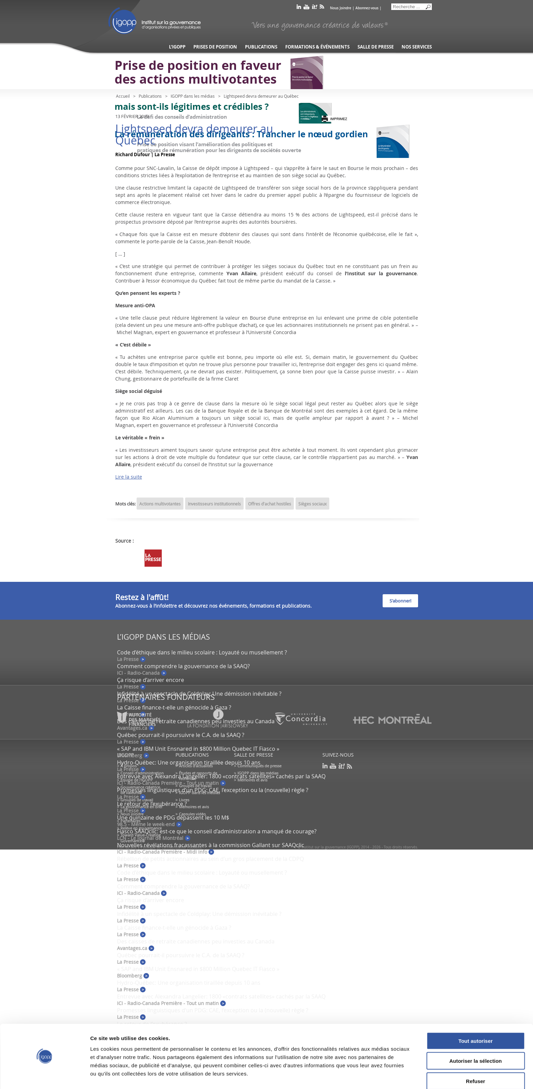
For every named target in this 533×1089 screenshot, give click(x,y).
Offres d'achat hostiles (269, 503)
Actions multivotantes (160, 503)
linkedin (299, 8)
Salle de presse (376, 47)
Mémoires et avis (194, 806)
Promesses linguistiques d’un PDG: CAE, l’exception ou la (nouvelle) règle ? (212, 790)
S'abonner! (400, 601)
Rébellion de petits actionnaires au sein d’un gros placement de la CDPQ (210, 859)
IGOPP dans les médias (193, 96)
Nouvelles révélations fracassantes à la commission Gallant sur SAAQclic (210, 845)
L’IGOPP (177, 47)
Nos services (417, 47)
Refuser (475, 1061)
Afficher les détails (379, 1075)
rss (322, 8)
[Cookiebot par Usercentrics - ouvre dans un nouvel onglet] (44, 1075)
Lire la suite (128, 476)
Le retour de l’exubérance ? (152, 804)
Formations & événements (317, 47)
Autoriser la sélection (475, 1041)
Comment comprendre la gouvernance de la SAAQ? (183, 666)
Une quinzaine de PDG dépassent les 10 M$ (173, 817)
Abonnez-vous (367, 8)
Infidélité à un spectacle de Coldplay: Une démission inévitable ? (199, 693)
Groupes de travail (136, 799)
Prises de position (215, 47)
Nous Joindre (340, 8)
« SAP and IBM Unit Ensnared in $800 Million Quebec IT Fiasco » (198, 748)
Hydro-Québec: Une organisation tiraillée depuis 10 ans (188, 762)
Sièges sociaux (312, 503)
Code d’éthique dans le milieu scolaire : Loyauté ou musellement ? (202, 652)
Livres (184, 799)
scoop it (314, 8)
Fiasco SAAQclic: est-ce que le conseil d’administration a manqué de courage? (217, 831)
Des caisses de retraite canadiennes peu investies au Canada (196, 941)
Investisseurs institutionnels (214, 503)
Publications (261, 47)
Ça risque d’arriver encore (150, 680)
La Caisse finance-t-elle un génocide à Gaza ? (174, 707)
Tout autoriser (475, 1020)
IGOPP (154, 20)
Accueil (123, 96)
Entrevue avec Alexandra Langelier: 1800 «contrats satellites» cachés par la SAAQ (221, 776)
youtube (306, 8)
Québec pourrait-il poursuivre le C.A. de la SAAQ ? (180, 735)
